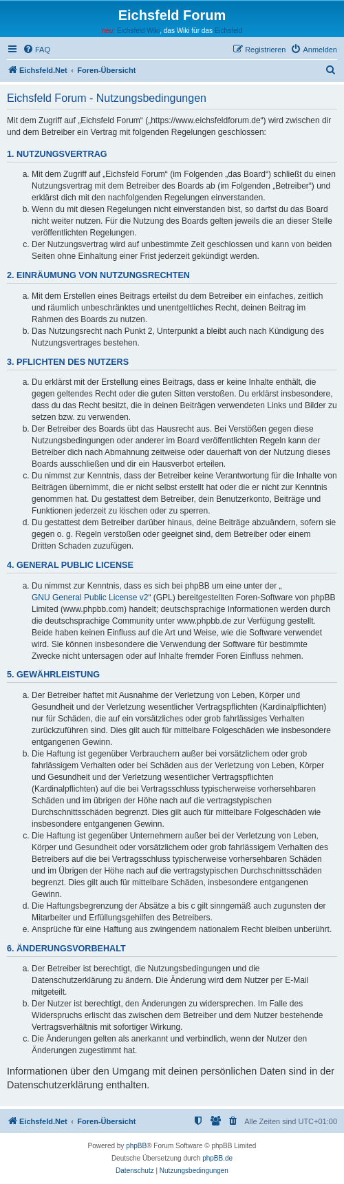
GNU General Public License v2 (90, 597)
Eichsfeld (229, 30)
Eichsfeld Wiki (138, 30)
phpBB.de (217, 1158)
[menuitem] (36, 49)
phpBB (136, 1146)
